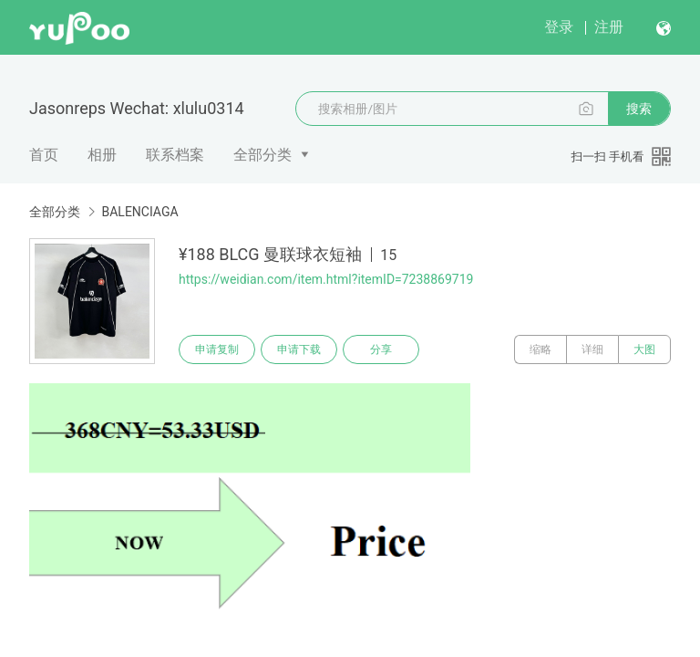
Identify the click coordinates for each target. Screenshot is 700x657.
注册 (608, 27)
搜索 (639, 108)
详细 (592, 349)
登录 (558, 27)
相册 (102, 154)
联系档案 (175, 154)
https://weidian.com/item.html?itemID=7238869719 (326, 279)
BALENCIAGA (139, 211)
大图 (644, 349)
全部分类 (262, 154)
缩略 (540, 349)
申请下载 (299, 349)
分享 (381, 349)
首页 (43, 154)
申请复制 (217, 349)
